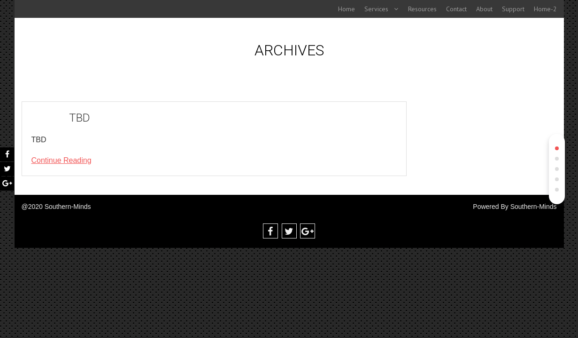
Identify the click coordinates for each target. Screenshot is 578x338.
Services (376, 9)
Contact (456, 9)
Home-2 (545, 9)
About (484, 9)
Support (513, 9)
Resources (422, 9)
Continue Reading (61, 160)
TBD (79, 117)
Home (346, 9)
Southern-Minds (533, 206)
